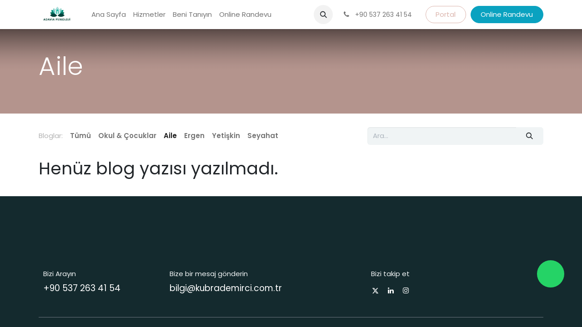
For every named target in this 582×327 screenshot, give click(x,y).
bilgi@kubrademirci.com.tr (226, 288)
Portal (446, 14)
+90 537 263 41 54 (81, 288)
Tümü (80, 135)
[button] (323, 14)
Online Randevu (507, 14)
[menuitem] (109, 15)
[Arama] (529, 136)
